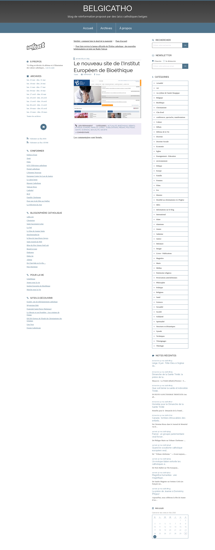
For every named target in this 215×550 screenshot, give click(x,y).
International (161, 215)
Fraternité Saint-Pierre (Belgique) (39, 309)
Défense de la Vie (162, 132)
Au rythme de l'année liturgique (168, 93)
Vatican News (32, 187)
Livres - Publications (108, 127)
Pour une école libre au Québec (38, 201)
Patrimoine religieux (163, 273)
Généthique (31, 279)
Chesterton (31, 220)
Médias (122, 127)
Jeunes (158, 229)
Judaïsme (159, 234)
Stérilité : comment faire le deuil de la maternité (93, 41)
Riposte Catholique (34, 183)
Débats (132, 126)
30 (185, 533)
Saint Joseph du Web (34, 242)
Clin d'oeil (160, 112)
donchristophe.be (33, 235)
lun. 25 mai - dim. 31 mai (36, 80)
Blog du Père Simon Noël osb (38, 245)
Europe (86, 127)
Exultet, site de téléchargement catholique (42, 302)
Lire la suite (50, 68)
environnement (161, 161)
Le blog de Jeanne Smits (36, 231)
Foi (157, 190)
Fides (29, 162)
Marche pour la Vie (34, 290)
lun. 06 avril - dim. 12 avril (37, 105)
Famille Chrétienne (34, 197)
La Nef (29, 228)
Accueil (88, 28)
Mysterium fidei (33, 305)
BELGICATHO (107, 8)
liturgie (159, 249)
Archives (106, 28)
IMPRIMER (86, 74)
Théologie (160, 346)
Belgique (159, 98)
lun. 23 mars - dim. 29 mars (37, 112)
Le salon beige (32, 180)
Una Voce (30, 324)
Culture (159, 122)
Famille (94, 127)
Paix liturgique (32, 267)
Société (103, 130)
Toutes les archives (34, 116)
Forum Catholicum (34, 328)
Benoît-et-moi (32, 249)
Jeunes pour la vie (33, 283)
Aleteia (29, 260)
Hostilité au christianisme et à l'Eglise (170, 200)
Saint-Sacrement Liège (35, 224)
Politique (130, 127)
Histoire (159, 195)
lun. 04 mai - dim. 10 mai (36, 91)
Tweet (76, 74)
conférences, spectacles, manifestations (170, 117)
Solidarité (159, 317)
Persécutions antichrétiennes (166, 278)
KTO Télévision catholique (37, 165)
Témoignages (161, 341)
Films (158, 185)
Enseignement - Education (166, 156)
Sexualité (95, 130)
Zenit (29, 158)
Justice (158, 239)
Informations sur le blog (165, 210)
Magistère (160, 258)
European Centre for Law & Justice (40, 176)
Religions (159, 292)
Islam (158, 219)
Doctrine (159, 137)
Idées (158, 205)
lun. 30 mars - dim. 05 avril (37, 108)
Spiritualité (160, 322)
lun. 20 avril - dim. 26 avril (37, 98)
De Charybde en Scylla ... (36, 263)
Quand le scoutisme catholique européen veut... (167, 449)
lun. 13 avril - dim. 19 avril (37, 101)
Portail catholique (33, 169)
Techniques (160, 336)
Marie (158, 263)
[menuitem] (88, 28)
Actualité (112, 126)
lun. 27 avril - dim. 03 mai (36, 94)
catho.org (30, 217)
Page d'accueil (121, 41)
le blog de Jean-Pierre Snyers (37, 238)
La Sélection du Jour (34, 205)
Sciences (86, 130)
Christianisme (161, 108)
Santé (78, 130)
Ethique (78, 127)
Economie (160, 147)
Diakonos (30, 252)
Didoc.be (30, 256)
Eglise (158, 151)
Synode (159, 331)
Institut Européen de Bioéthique (38, 286)
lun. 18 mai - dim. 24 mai (36, 84)
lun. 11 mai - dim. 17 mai (36, 87)
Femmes (159, 181)
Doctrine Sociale (162, 142)
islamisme (160, 224)
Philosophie (160, 283)
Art (157, 88)
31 (155, 537)
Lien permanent (84, 126)
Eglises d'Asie (32, 155)
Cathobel (30, 190)
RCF (28, 194)
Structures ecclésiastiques (165, 326)
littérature (159, 244)
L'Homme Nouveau (34, 173)
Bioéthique (123, 126)
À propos (125, 28)
